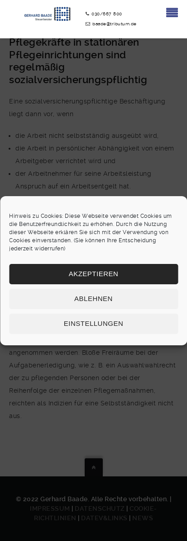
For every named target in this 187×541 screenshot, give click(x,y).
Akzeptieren (94, 274)
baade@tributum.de (114, 23)
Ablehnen (93, 298)
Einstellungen (94, 323)
